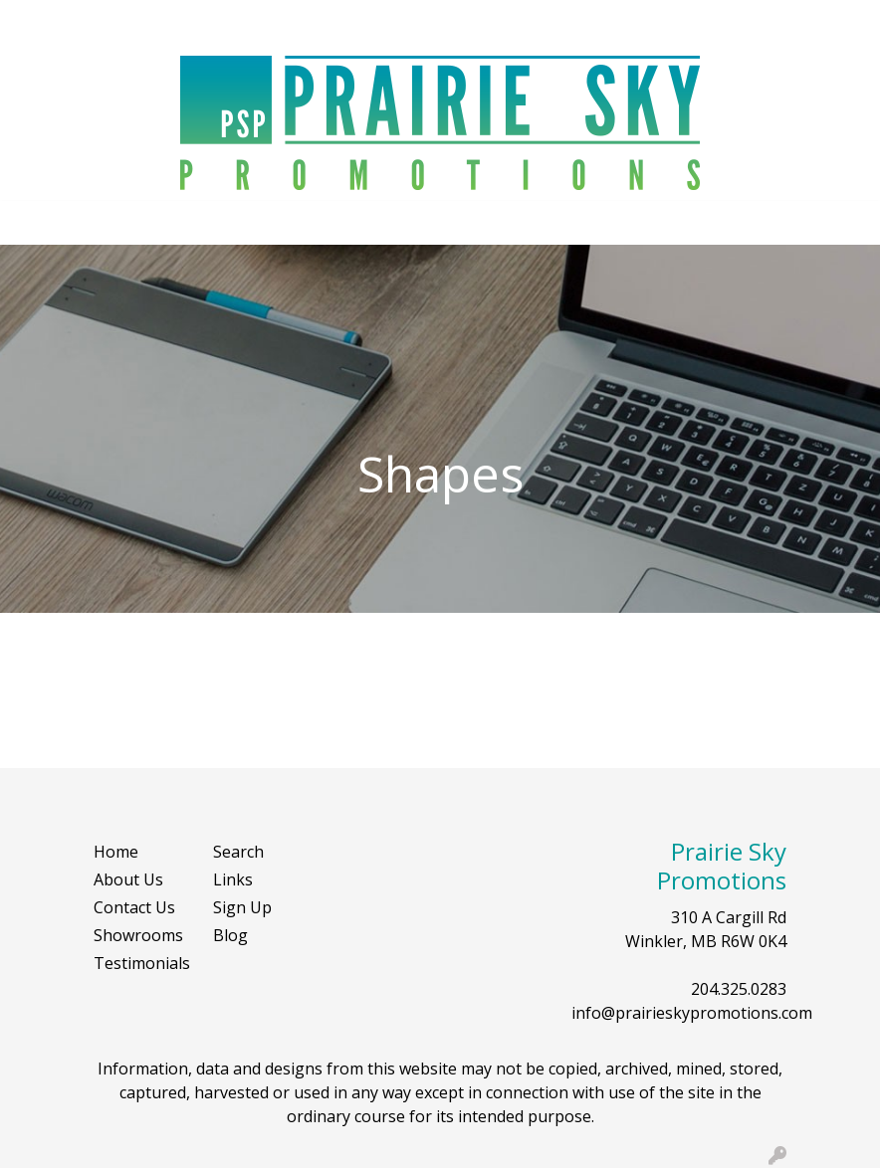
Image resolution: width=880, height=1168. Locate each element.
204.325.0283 (738, 989)
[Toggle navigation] (31, 223)
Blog (230, 935)
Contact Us (134, 907)
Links (233, 879)
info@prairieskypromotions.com (691, 1013)
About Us (128, 879)
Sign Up (242, 907)
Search (825, 22)
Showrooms (138, 935)
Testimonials (141, 963)
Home (116, 852)
